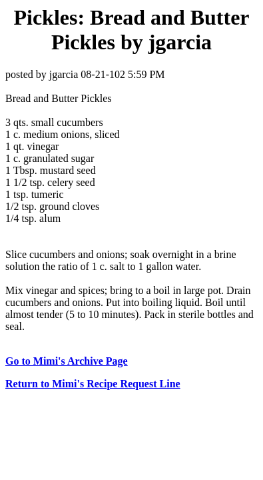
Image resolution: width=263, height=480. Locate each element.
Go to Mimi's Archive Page (66, 361)
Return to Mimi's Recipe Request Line (92, 383)
